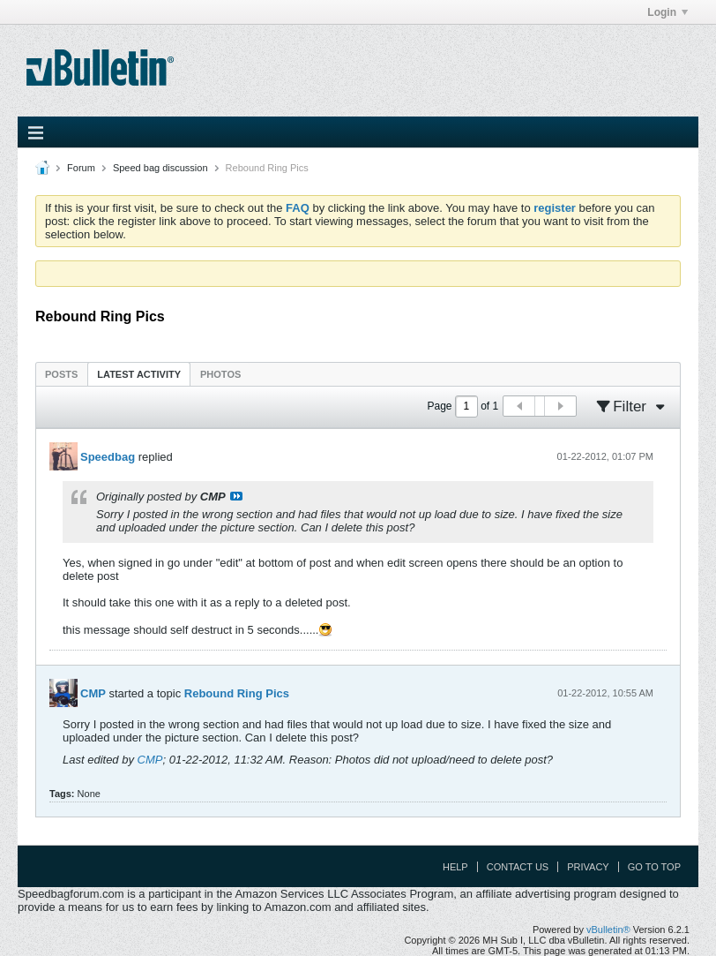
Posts (61, 374)
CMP (93, 693)
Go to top (654, 867)
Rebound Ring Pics (236, 693)
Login (667, 12)
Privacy (587, 867)
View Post (236, 496)
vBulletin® (608, 929)
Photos (220, 374)
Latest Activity (139, 374)
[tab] (61, 374)
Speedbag (107, 456)
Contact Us (518, 867)
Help (455, 867)
